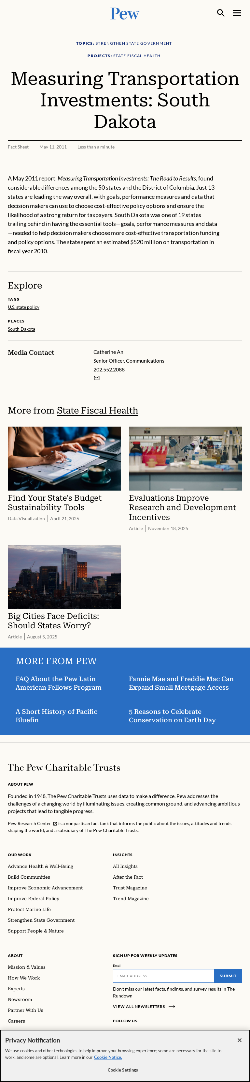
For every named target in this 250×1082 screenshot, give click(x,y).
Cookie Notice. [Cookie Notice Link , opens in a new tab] (108, 1058)
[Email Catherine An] (96, 378)
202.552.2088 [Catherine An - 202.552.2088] (109, 369)
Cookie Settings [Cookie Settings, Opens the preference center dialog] (123, 1071)
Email (117, 965)
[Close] (239, 1041)
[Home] (64, 767)
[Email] (163, 976)
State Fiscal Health (97, 410)
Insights (123, 854)
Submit (228, 975)
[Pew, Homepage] (125, 13)
